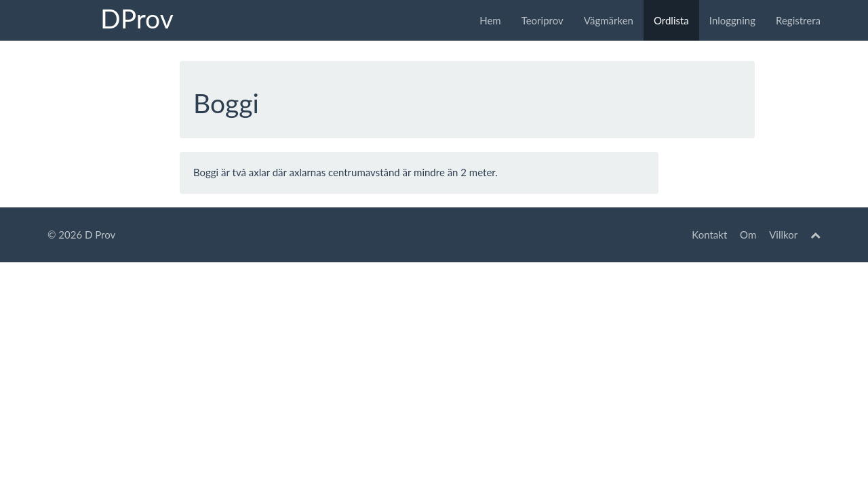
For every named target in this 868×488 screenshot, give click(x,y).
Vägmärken (608, 20)
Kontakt (709, 234)
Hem (489, 20)
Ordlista (671, 20)
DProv (137, 18)
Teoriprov (542, 20)
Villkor (783, 234)
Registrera (798, 20)
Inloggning (732, 20)
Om (748, 234)
